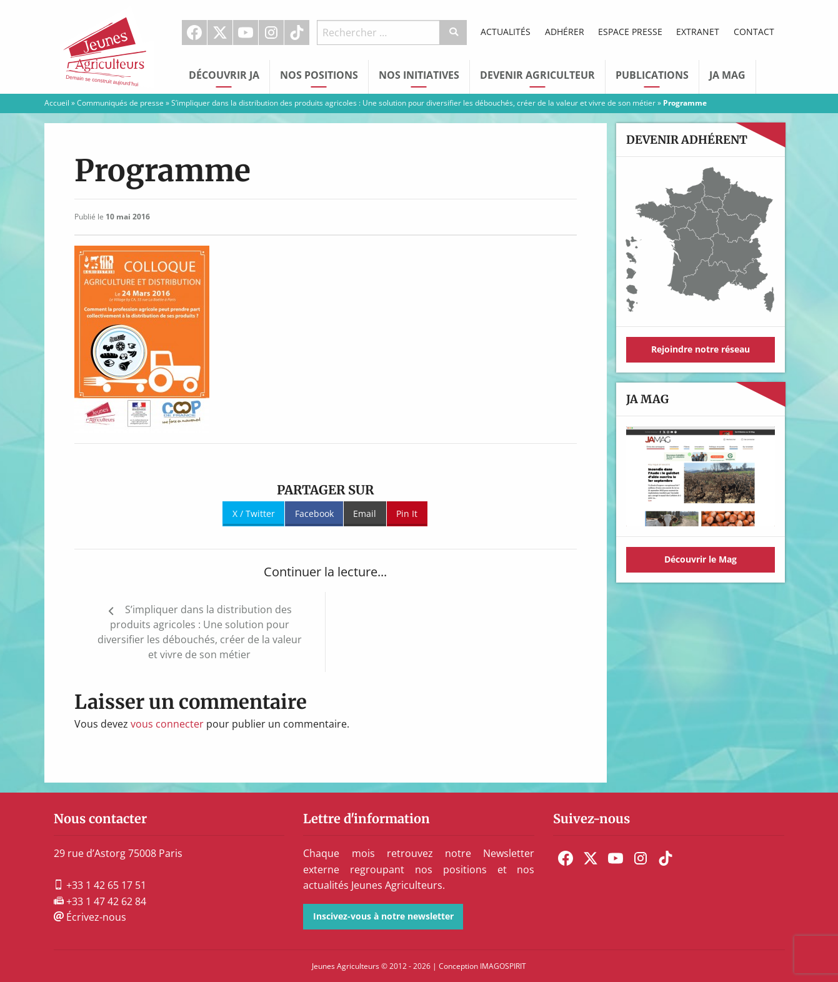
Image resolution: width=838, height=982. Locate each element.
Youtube (245, 32)
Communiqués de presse (120, 103)
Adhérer (564, 32)
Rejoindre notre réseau (700, 349)
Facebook (194, 32)
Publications (652, 75)
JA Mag (727, 75)
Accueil (56, 103)
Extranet (697, 32)
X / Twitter (253, 513)
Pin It (406, 513)
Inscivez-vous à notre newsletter (383, 916)
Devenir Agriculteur (537, 75)
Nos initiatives (419, 75)
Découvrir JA (224, 75)
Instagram (271, 32)
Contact (754, 32)
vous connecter (167, 724)
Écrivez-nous (90, 917)
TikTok (296, 32)
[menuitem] (194, 32)
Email (364, 513)
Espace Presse (630, 32)
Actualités (506, 32)
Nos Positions (319, 75)
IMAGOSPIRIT (503, 966)
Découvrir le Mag (700, 559)
